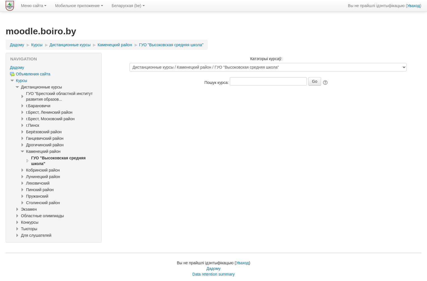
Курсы (21, 80)
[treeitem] (53, 67)
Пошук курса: (217, 82)
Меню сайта (33, 5)
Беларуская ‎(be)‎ (128, 5)
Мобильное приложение (79, 5)
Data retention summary (213, 274)
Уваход (413, 5)
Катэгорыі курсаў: (266, 58)
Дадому (17, 67)
